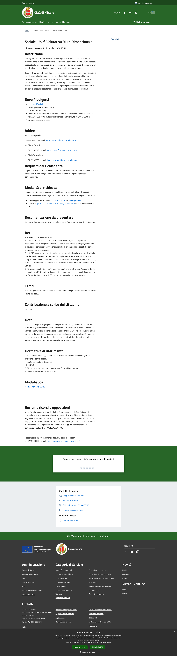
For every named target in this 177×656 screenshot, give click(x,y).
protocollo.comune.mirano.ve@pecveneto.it (56, 203)
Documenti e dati (28, 594)
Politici (24, 586)
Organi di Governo (29, 570)
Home (27, 30)
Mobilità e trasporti (63, 597)
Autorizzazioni (94, 590)
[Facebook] (121, 12)
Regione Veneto (28, 3)
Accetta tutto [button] (79, 647)
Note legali (93, 617)
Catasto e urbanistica (64, 590)
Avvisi (124, 578)
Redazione (93, 626)
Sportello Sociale (58, 200)
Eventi (124, 593)
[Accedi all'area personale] (143, 3)
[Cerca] (152, 12)
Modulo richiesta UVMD (35, 386)
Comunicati (126, 574)
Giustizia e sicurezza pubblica (100, 574)
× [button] (174, 631)
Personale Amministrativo (32, 590)
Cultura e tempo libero (64, 574)
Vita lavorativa (61, 578)
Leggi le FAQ (60, 617)
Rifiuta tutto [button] (97, 647)
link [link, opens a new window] (110, 642)
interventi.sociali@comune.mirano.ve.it (63, 440)
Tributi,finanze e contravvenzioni (101, 578)
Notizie (125, 570)
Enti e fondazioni (28, 582)
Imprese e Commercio (64, 582)
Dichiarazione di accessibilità (100, 621)
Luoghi (125, 589)
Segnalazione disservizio (65, 613)
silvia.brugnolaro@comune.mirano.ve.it (63, 160)
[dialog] (88, 642)
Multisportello (75, 200)
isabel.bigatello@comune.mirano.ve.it (62, 140)
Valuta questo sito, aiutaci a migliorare (88, 536)
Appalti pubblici (61, 586)
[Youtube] (126, 12)
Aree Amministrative (30, 574)
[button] (88, 652)
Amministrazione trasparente (100, 609)
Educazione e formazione (98, 570)
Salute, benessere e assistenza (100, 586)
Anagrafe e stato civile (64, 570)
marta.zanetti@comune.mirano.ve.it (61, 150)
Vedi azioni (116, 39)
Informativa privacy (96, 613)
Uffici (24, 578)
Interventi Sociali (35, 104)
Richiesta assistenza (63, 621)
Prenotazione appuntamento (66, 609)
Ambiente (92, 582)
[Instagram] (132, 12)
